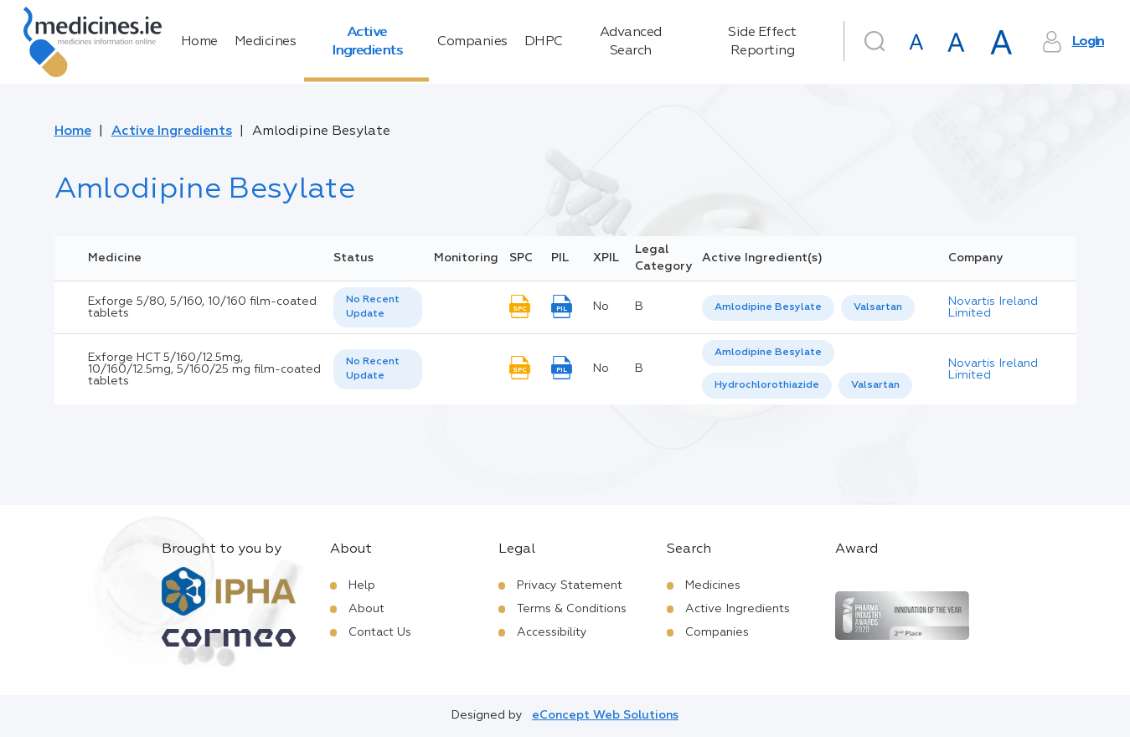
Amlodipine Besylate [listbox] (768, 307)
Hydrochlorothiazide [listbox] (767, 385)
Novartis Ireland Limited (993, 307)
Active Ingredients (367, 42)
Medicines (266, 42)
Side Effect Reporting (762, 42)
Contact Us (379, 632)
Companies (472, 42)
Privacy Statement (569, 585)
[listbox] (377, 307)
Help (361, 585)
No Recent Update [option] (373, 307)
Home (199, 42)
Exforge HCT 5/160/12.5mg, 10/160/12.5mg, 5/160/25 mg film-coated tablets (204, 369)
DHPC (543, 42)
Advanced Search (631, 42)
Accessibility (552, 632)
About (366, 609)
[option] (768, 308)
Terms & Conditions (572, 609)
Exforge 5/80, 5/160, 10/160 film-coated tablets (202, 307)
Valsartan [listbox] (878, 307)
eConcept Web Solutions (605, 715)
